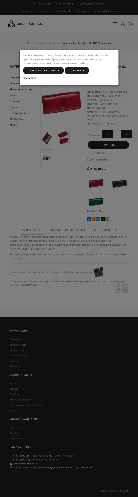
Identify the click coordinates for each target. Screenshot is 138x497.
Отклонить (77, 70)
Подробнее (29, 77)
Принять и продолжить (43, 70)
